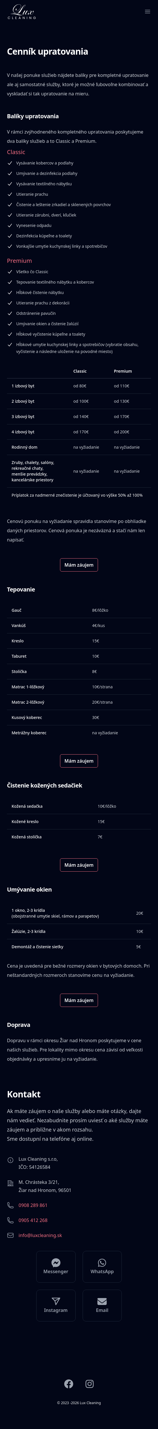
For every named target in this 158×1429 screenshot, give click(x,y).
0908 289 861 (33, 1205)
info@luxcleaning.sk (40, 1235)
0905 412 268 (33, 1220)
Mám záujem (78, 565)
